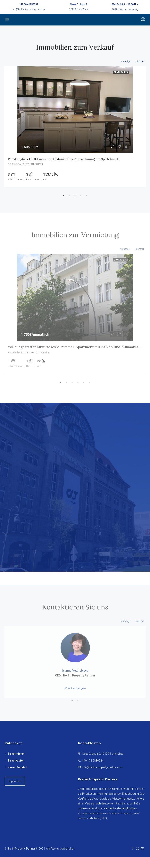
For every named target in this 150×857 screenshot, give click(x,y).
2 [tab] (69, 196)
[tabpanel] (75, 126)
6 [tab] (90, 382)
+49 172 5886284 (93, 760)
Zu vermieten (16, 753)
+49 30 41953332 (28, 4)
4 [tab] (81, 196)
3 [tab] (75, 196)
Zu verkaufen (16, 760)
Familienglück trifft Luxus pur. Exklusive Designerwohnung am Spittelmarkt (64, 159)
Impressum (14, 781)
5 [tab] (87, 196)
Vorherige (125, 61)
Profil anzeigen (75, 688)
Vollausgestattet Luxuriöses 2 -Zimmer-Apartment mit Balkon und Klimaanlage (75, 347)
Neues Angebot (17, 767)
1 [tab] (63, 196)
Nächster (139, 61)
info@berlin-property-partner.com (29, 9)
